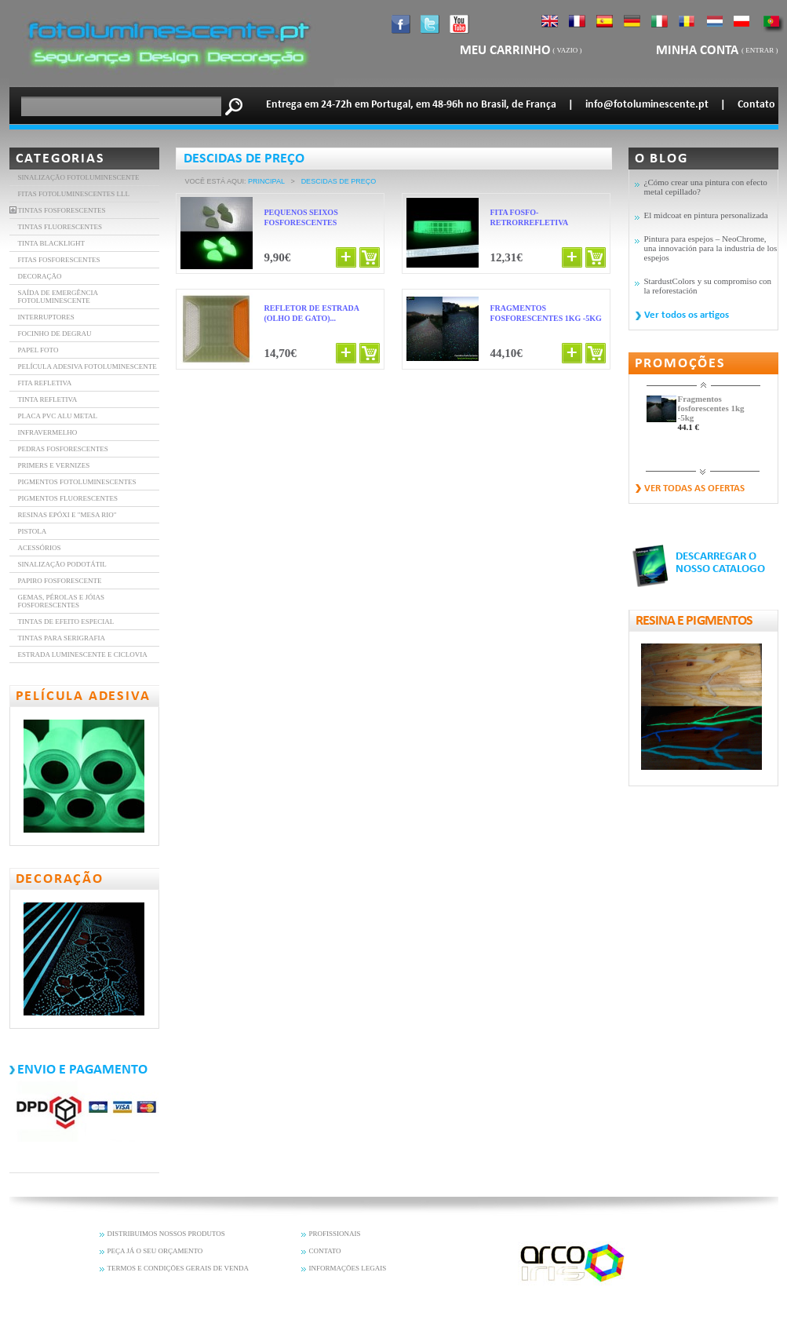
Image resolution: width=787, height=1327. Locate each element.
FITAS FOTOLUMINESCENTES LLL (74, 194)
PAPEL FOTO (38, 350)
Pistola (32, 531)
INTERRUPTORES (46, 317)
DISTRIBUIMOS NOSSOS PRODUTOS (166, 1234)
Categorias (60, 158)
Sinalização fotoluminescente (79, 177)
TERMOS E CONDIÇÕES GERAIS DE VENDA (178, 1268)
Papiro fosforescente (60, 581)
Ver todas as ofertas (694, 488)
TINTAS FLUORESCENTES (60, 227)
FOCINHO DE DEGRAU (55, 333)
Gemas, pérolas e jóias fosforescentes (61, 601)
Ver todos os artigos (686, 315)
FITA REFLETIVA (45, 383)
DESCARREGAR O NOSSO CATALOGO (720, 563)
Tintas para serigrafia (61, 638)
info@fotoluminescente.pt (647, 105)
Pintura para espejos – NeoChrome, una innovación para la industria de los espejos (711, 248)
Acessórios (39, 548)
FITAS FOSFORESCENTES (59, 260)
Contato (756, 105)
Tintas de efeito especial (66, 621)
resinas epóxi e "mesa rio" (67, 515)
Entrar (759, 50)
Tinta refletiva (48, 399)
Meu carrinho (505, 50)
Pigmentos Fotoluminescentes (77, 482)
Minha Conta (698, 50)
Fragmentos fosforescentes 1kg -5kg (711, 408)
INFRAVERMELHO (48, 432)
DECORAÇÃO (40, 276)
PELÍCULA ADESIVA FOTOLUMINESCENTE (87, 366)
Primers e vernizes (54, 465)
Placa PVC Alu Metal (58, 416)
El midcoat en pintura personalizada (706, 215)
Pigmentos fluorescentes (68, 498)
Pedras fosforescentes (63, 449)
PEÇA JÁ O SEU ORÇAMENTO (155, 1251)
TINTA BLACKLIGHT (52, 243)
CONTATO (325, 1251)
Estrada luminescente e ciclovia (83, 654)
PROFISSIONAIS (335, 1234)
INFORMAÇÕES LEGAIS (348, 1268)
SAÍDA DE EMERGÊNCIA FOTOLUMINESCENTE (58, 296)
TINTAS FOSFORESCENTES (62, 210)
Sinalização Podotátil (62, 564)
